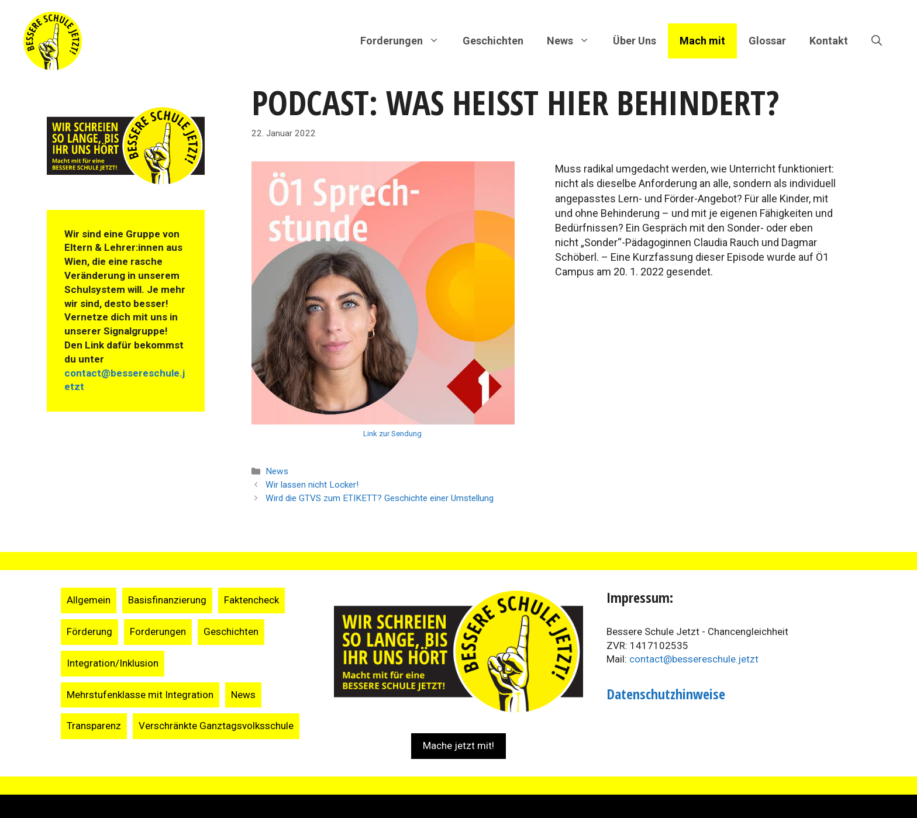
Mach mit (702, 40)
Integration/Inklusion (112, 663)
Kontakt (828, 40)
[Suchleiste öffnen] (877, 40)
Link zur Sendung (392, 433)
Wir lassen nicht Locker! (312, 484)
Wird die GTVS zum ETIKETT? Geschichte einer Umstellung (380, 498)
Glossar (767, 40)
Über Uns (634, 40)
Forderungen (158, 631)
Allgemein (89, 600)
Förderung (89, 631)
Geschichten (493, 40)
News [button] (574, 40)
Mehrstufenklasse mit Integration (140, 694)
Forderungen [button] (405, 40)
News (277, 471)
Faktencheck (251, 600)
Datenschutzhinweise (665, 693)
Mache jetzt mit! (458, 745)
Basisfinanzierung (167, 600)
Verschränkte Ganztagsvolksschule (216, 725)
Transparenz (94, 725)
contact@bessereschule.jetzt (694, 659)
